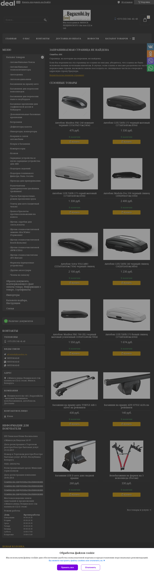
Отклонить (90, 567)
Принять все (67, 567)
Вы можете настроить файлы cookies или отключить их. (76, 560)
